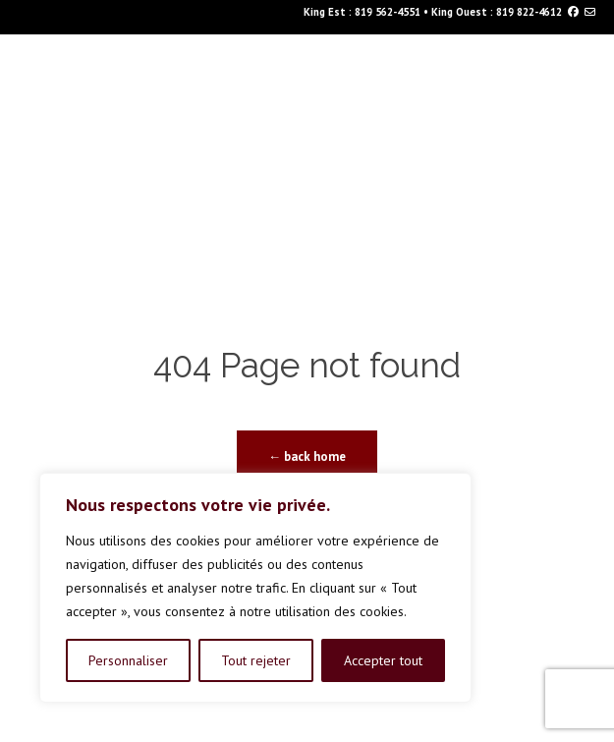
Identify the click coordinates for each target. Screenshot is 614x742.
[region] (255, 588)
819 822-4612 (529, 12)
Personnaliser (128, 660)
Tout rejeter (256, 660)
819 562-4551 (387, 12)
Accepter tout (383, 660)
